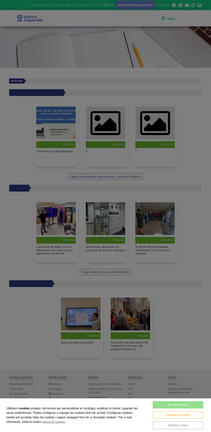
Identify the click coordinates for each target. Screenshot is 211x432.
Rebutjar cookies (178, 425)
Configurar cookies (178, 414)
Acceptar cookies (178, 404)
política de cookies (53, 421)
